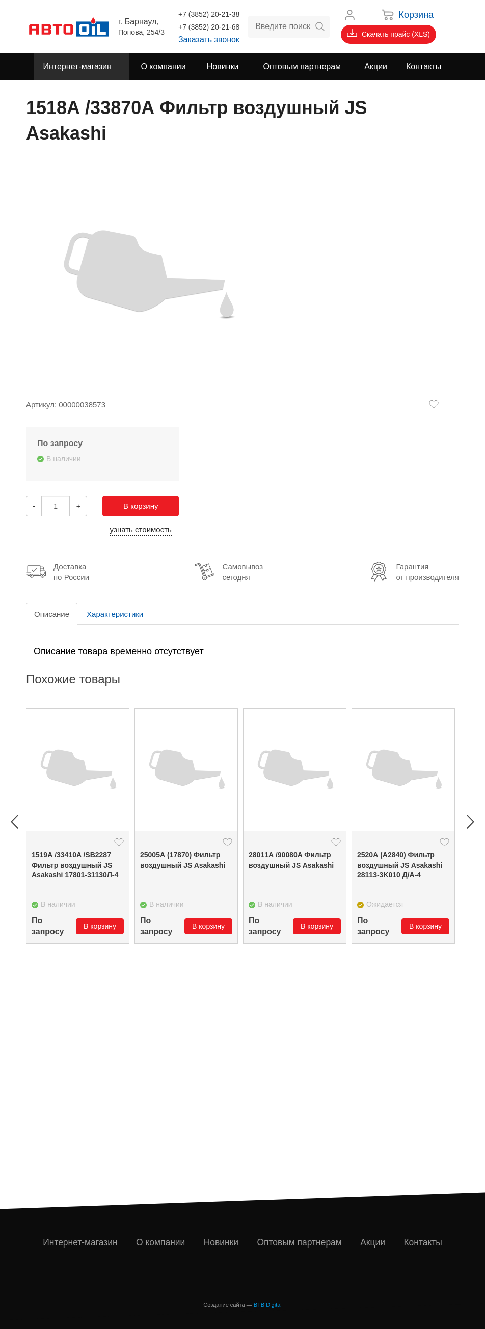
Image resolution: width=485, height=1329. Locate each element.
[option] (77, 826)
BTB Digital (268, 1305)
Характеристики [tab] (115, 614)
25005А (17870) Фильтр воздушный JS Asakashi (182, 860)
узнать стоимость (141, 529)
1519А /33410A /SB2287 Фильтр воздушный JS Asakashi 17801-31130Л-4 (75, 865)
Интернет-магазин (80, 1242)
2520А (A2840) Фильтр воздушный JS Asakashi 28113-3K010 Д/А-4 (399, 865)
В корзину (140, 506)
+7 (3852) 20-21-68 (208, 27)
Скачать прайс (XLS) (388, 33)
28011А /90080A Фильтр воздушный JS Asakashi (291, 860)
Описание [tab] (51, 614)
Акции (373, 1242)
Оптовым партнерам (300, 1242)
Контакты (423, 1242)
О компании (161, 1242)
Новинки (221, 1242)
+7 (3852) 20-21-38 (208, 14)
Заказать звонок (208, 39)
